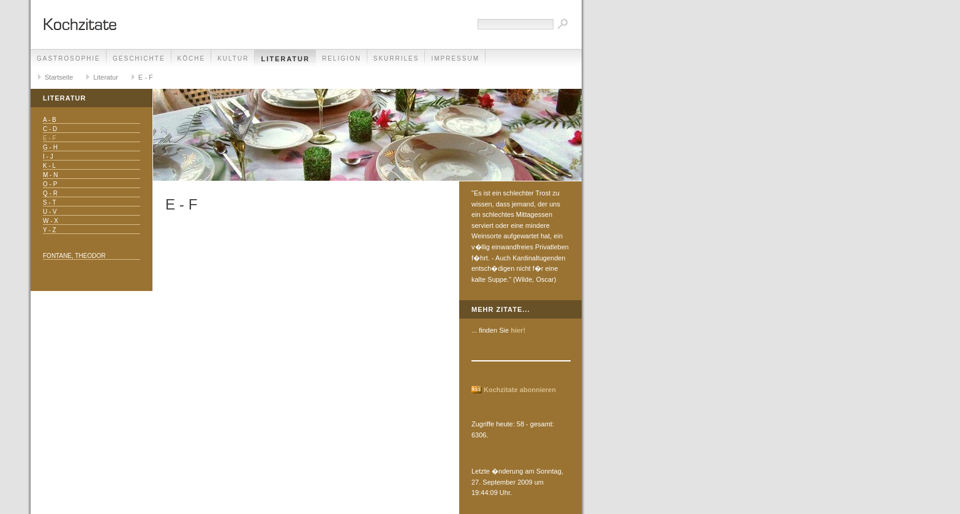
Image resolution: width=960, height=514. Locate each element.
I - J (48, 156)
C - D (50, 129)
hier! (518, 330)
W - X (50, 220)
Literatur (285, 58)
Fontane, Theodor (74, 255)
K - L (49, 165)
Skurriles (396, 58)
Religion (341, 58)
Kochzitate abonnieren (520, 389)
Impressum (455, 58)
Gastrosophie (68, 58)
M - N (50, 175)
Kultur (233, 58)
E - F (145, 77)
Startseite (59, 77)
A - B (49, 119)
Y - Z (49, 230)
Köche (192, 58)
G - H (50, 147)
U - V (50, 211)
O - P (50, 184)
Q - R (50, 193)
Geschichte (139, 58)
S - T (49, 202)
